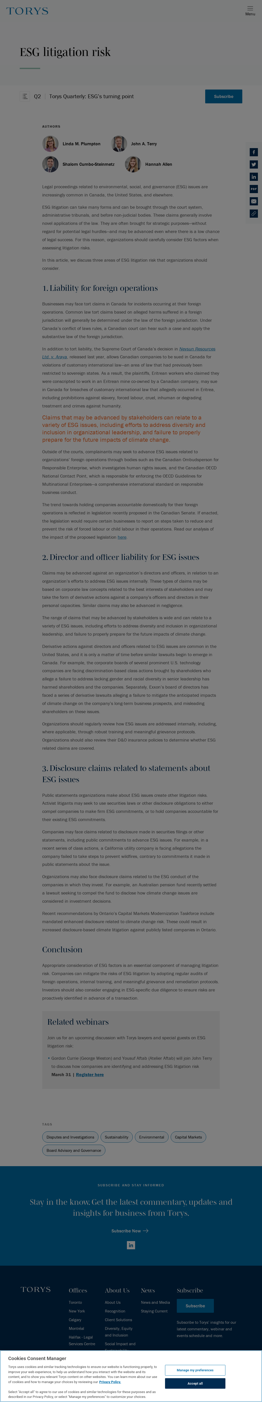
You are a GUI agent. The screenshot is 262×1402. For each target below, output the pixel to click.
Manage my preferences (195, 1370)
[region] (131, 1376)
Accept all (195, 1383)
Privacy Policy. (110, 1382)
